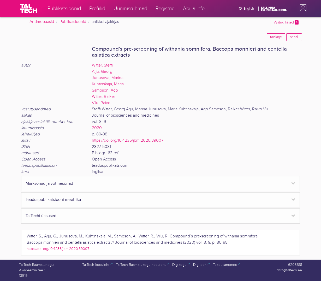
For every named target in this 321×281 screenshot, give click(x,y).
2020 (97, 127)
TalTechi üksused (41, 215)
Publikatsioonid (73, 21)
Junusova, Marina (107, 77)
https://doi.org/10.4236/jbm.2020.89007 (127, 140)
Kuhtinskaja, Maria (108, 84)
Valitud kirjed (286, 22)
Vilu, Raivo (101, 102)
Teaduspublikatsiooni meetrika (53, 199)
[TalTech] (28, 8)
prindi (294, 37)
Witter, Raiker (103, 96)
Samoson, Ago (105, 90)
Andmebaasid (41, 21)
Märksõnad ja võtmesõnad (49, 183)
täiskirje (276, 37)
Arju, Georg (102, 71)
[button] (302, 8)
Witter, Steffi (102, 65)
